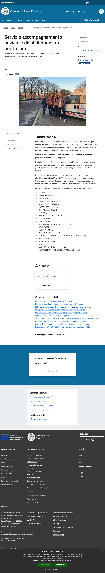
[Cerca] (101, 11)
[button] (52, 570)
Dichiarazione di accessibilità (63, 527)
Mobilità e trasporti (33, 477)
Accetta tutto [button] (44, 565)
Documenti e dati (7, 484)
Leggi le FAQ (31, 520)
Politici (3, 477)
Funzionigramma (7, 470)
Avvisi (81, 462)
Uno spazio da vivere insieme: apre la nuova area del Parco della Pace (62, 321)
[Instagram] (83, 11)
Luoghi (81, 472)
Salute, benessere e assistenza (37, 495)
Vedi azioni (83, 42)
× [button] (102, 551)
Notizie (20, 27)
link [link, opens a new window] (72, 561)
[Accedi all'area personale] (93, 2)
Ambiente (30, 491)
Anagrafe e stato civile (35, 455)
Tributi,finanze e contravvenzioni (38, 488)
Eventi (81, 476)
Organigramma (6, 466)
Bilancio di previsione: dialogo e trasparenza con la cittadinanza (59, 304)
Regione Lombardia (8, 2)
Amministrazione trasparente (63, 512)
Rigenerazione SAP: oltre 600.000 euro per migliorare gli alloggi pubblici (62, 327)
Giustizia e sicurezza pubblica (37, 484)
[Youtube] (78, 11)
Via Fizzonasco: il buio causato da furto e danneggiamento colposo (61, 312)
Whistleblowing (58, 534)
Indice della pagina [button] (13, 134)
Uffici (3, 462)
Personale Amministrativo (10, 481)
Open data (56, 531)
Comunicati (83, 459)
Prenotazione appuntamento (37, 512)
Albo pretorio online (60, 516)
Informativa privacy (59, 520)
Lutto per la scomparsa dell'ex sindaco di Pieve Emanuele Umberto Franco (63, 307)
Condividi (83, 37)
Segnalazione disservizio (35, 516)
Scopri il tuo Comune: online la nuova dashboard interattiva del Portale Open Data (67, 318)
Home (6, 27)
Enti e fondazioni (7, 473)
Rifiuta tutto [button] (61, 565)
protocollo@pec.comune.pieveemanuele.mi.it (17, 534)
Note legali (56, 523)
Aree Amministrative (8, 459)
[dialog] (52, 561)
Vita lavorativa (32, 461)
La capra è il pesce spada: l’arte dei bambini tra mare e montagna (60, 309)
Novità (13, 27)
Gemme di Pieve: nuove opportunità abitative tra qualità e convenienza (62, 324)
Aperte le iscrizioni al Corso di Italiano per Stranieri (54, 315)
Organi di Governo (7, 455)
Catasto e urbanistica (34, 471)
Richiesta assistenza (34, 523)
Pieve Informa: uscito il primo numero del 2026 (53, 301)
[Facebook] (73, 11)
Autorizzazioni (32, 499)
